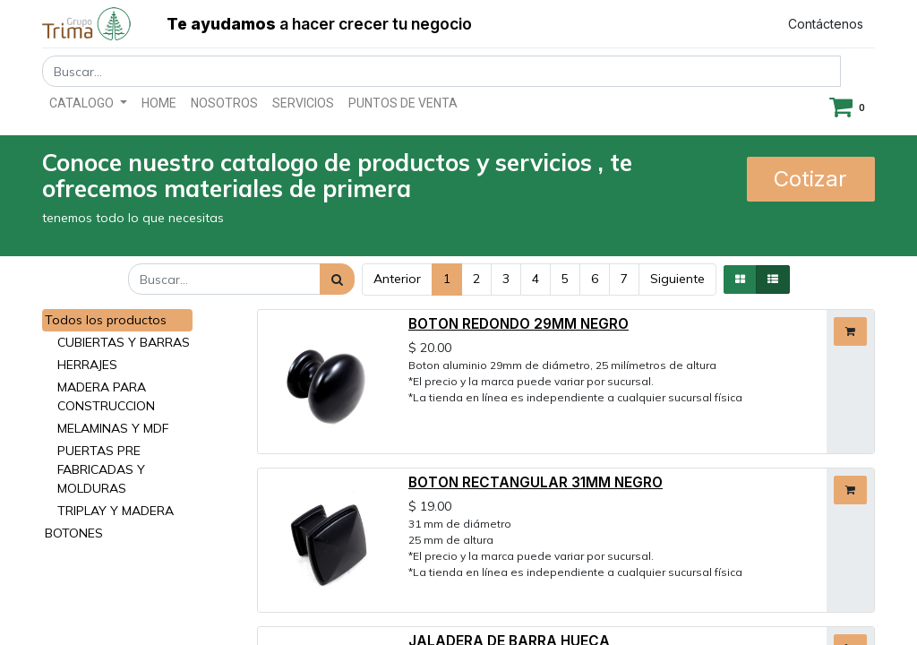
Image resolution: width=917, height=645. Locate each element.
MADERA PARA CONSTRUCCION (106, 396)
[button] (850, 331)
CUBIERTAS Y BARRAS (123, 342)
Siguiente (677, 279)
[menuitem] (159, 103)
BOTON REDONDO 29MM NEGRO (518, 323)
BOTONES (74, 533)
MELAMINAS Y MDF (112, 428)
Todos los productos (106, 320)
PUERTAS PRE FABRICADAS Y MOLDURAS (101, 469)
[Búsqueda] (337, 279)
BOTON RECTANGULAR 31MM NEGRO (535, 482)
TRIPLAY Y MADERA (115, 511)
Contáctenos (825, 23)
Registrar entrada (692, 23)
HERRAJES (87, 365)
